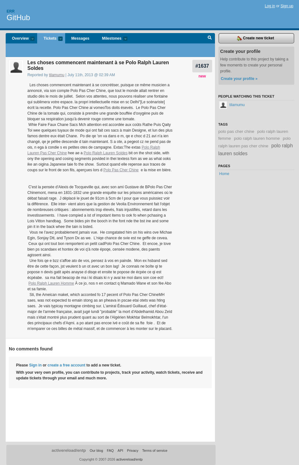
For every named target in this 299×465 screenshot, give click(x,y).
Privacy (132, 450)
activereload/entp (69, 450)
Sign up (286, 6)
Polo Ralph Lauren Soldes (105, 153)
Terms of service (154, 450)
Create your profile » (239, 79)
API (120, 450)
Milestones (111, 39)
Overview (20, 39)
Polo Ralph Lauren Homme (51, 283)
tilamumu (57, 75)
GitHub (18, 17)
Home (224, 174)
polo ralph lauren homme (257, 138)
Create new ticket (255, 38)
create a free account (66, 365)
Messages (80, 38)
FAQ (110, 450)
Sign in (35, 365)
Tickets (49, 39)
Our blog (96, 450)
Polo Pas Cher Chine (120, 170)
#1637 (202, 66)
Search (210, 38)
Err (10, 11)
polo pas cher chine (236, 131)
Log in (270, 6)
